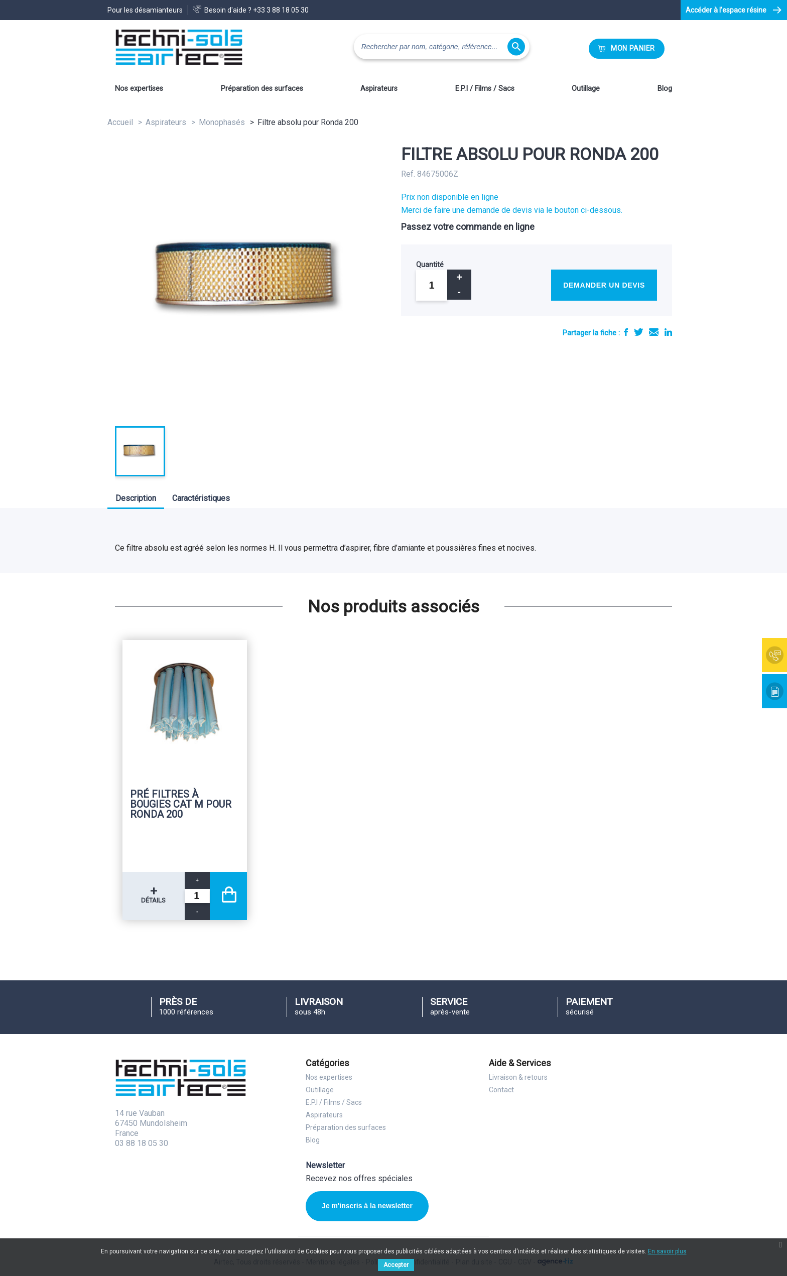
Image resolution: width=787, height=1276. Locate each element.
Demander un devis (604, 285)
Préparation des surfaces (262, 88)
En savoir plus (667, 1251)
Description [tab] (135, 498)
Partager (626, 332)
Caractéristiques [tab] (201, 498)
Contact (501, 1090)
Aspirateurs (379, 88)
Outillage (586, 88)
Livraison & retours (518, 1077)
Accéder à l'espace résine (726, 10)
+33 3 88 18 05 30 (281, 10)
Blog (665, 88)
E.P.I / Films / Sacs (484, 88)
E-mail (654, 332)
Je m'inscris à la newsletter (367, 1206)
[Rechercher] (442, 46)
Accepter (396, 1264)
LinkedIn (668, 332)
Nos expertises (139, 88)
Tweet (638, 332)
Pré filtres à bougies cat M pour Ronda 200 (180, 804)
